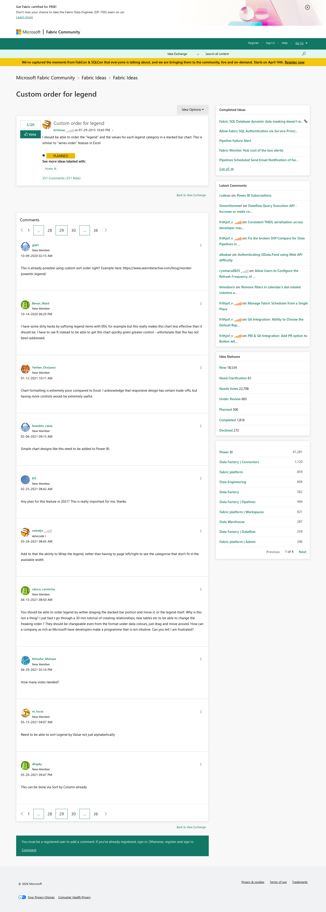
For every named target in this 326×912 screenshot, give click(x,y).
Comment (29, 850)
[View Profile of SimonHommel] (230, 205)
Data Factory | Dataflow (237, 531)
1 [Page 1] (29, 230)
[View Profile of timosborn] (227, 287)
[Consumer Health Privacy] (74, 897)
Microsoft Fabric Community (45, 77)
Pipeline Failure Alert (235, 140)
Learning (185, 32)
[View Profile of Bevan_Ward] (40, 303)
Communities (148, 32)
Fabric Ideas (94, 77)
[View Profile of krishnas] (59, 130)
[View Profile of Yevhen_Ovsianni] (44, 367)
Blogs (168, 32)
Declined (226, 430)
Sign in (270, 43)
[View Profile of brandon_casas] (42, 425)
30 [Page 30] (73, 230)
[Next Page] (105, 230)
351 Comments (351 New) (61, 178)
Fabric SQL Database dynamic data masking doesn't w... (261, 121)
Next (302, 551)
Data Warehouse (232, 521)
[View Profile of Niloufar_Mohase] (44, 658)
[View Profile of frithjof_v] (226, 222)
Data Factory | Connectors (239, 462)
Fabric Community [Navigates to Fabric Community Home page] (63, 32)
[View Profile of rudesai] (224, 195)
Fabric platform (231, 472)
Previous (273, 551)
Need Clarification (233, 378)
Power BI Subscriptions (254, 195)
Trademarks (300, 882)
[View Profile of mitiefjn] (37, 530)
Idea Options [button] (191, 109)
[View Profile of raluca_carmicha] (43, 589)
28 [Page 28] (50, 230)
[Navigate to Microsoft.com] (28, 32)
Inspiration (110, 32)
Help (285, 43)
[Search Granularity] (183, 54)
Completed (228, 420)
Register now (294, 62)
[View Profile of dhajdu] (37, 764)
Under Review (230, 399)
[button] (201, 245)
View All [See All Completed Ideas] (226, 169)
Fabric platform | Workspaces (242, 512)
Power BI (50, 168)
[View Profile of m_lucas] (37, 711)
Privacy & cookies (252, 882)
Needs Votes (229, 388)
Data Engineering (233, 482)
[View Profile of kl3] (34, 478)
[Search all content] (256, 54)
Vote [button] (32, 134)
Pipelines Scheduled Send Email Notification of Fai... (258, 160)
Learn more (24, 17)
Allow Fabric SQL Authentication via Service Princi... (258, 131)
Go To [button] (300, 43)
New (223, 367)
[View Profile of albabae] (225, 254)
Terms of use (278, 882)
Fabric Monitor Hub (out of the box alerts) (251, 150)
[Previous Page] (20, 230)
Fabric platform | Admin (238, 541)
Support (204, 32)
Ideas (128, 32)
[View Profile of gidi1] (35, 245)
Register (253, 43)
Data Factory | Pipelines (237, 501)
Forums (90, 32)
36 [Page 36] (95, 230)
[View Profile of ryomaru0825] (229, 270)
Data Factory (229, 492)
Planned (60, 156)
